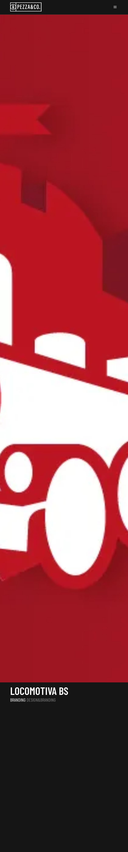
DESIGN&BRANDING (41, 700)
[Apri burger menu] (115, 7)
